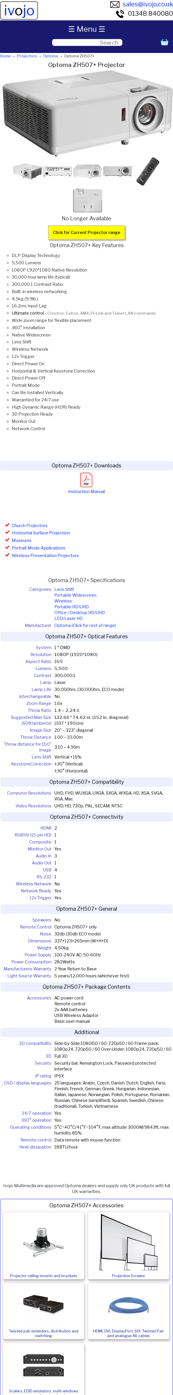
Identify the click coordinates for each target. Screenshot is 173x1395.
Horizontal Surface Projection (41, 533)
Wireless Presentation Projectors (45, 555)
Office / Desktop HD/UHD (79, 612)
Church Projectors (30, 525)
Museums (22, 540)
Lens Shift (64, 589)
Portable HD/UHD (71, 606)
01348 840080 (144, 13)
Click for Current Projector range (86, 232)
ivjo (19, 10)
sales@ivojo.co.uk (141, 4)
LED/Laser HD (68, 618)
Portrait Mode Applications (38, 548)
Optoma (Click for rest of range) (85, 625)
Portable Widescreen (75, 595)
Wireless (63, 601)
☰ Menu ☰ (86, 28)
